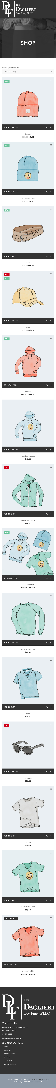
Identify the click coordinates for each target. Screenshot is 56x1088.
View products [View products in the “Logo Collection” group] (10, 578)
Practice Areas (9, 1053)
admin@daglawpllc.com (11, 1038)
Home (23, 48)
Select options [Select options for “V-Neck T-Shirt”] (10, 964)
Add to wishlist (51, 81)
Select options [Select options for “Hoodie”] (10, 385)
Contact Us (8, 1060)
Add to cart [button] (9, 127)
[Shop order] (28, 71)
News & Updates (10, 1064)
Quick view (47, 127)
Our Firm (7, 1057)
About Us (7, 1050)
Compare (51, 127)
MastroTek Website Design (39, 1079)
